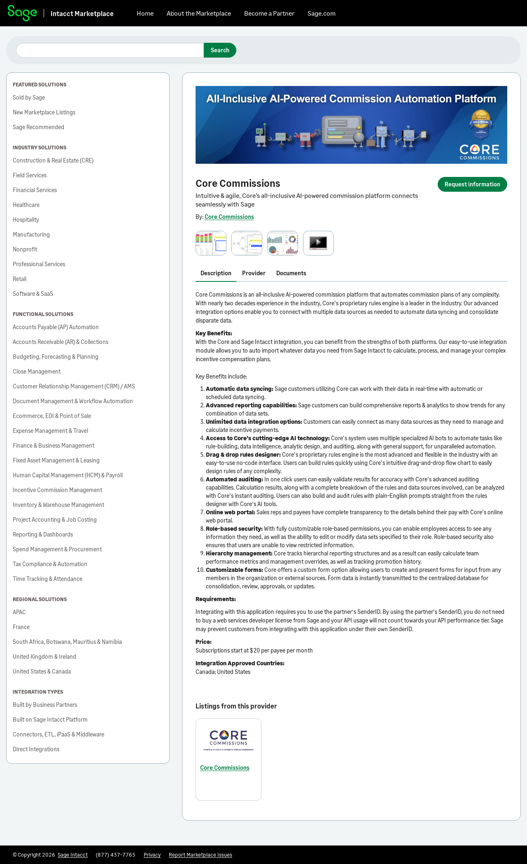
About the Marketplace (199, 13)
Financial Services (35, 189)
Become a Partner (269, 13)
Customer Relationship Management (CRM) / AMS (74, 386)
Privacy (152, 854)
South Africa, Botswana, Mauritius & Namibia (67, 641)
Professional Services (39, 263)
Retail (19, 278)
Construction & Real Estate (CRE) (53, 160)
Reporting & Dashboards (43, 534)
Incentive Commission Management (57, 489)
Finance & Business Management (53, 445)
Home (145, 13)
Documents (291, 272)
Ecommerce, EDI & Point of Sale (52, 415)
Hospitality (26, 219)
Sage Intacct (73, 854)
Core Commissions (229, 216)
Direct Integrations (36, 749)
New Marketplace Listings (44, 112)
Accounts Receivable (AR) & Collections (60, 341)
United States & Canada (42, 671)
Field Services (30, 175)
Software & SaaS (33, 293)
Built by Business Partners (45, 704)
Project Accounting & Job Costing (55, 519)
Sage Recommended (38, 126)
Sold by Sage (29, 97)
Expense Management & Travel (50, 430)
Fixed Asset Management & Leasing (56, 460)
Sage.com (322, 13)
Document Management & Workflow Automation (73, 400)
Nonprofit (25, 249)
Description (216, 272)
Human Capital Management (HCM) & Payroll (68, 474)
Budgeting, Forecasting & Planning (55, 356)
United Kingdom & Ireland (44, 656)
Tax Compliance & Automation (50, 563)
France (21, 626)
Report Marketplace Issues (200, 854)
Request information (472, 184)
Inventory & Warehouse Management (58, 504)
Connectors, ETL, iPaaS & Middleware (58, 734)
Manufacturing (31, 234)
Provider (254, 272)
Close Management (37, 371)
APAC (19, 612)
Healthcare (26, 204)
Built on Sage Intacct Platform (50, 719)
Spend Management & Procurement (57, 549)
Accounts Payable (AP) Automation (56, 326)
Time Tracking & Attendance (47, 578)
